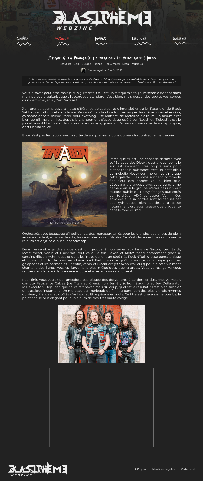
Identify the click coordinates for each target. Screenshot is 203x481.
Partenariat (188, 469)
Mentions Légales (163, 469)
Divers (100, 38)
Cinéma (23, 38)
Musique (62, 38)
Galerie (180, 38)
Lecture (139, 38)
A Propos (140, 469)
